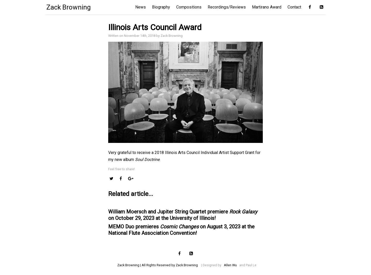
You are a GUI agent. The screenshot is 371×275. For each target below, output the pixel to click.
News (140, 7)
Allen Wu (230, 265)
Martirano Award (266, 7)
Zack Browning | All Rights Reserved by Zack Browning (157, 265)
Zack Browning (68, 7)
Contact (294, 7)
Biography (161, 7)
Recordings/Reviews (227, 7)
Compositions (188, 7)
